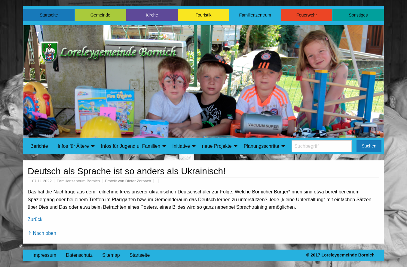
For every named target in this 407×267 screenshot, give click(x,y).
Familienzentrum (255, 15)
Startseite (49, 15)
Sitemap (111, 255)
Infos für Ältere (73, 146)
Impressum (44, 255)
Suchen (369, 146)
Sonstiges (358, 15)
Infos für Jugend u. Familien (130, 146)
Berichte (39, 146)
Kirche (152, 15)
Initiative (181, 146)
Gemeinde (100, 15)
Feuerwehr (306, 15)
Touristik (204, 15)
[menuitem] (39, 146)
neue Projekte (217, 146)
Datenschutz (79, 255)
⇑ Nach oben (42, 233)
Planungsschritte (261, 146)
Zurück (35, 219)
